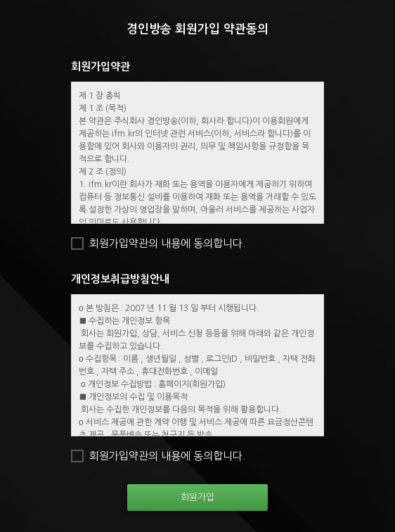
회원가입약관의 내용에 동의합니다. (167, 243)
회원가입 (197, 497)
